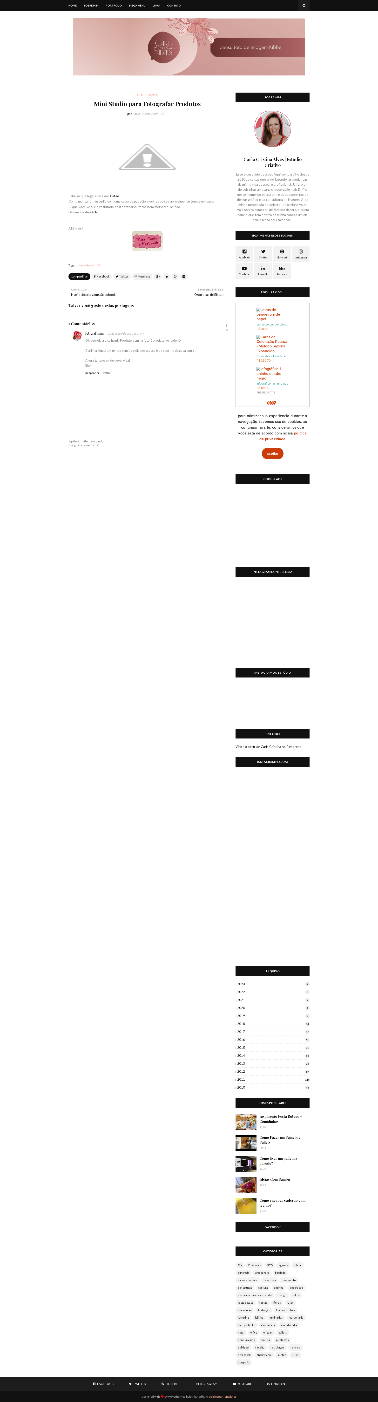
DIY (99, 265)
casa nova (269, 1280)
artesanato (262, 1272)
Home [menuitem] (72, 5)
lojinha (259, 1317)
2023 (273, 984)
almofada (243, 1272)
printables (282, 1339)
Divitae (113, 196)
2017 (273, 1032)
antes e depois (85, 265)
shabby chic (264, 1354)
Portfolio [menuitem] (114, 5)
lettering (243, 1317)
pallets (282, 1332)
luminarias (276, 1317)
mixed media (289, 1325)
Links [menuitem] (156, 5)
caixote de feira (247, 1280)
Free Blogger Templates (221, 1396)
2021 (273, 1000)
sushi (295, 1354)
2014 (273, 1055)
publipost (243, 1347)
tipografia (244, 1362)
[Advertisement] (273, 528)
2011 (273, 1079)
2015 (273, 1048)
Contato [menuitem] (174, 5)
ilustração (263, 1310)
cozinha (279, 1287)
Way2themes (176, 1396)
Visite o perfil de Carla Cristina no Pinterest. (269, 747)
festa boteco (245, 1302)
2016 (273, 1040)
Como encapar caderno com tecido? (282, 1203)
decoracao (296, 1287)
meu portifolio (246, 1325)
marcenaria (296, 1317)
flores (277, 1302)
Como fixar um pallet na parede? (278, 1161)
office (253, 1332)
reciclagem (277, 1347)
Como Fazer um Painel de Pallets (279, 1140)
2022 (273, 992)
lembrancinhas (285, 1310)
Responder (92, 372)
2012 (273, 1071)
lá (96, 212)
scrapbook (244, 1354)
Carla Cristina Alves (145, 114)
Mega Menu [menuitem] (137, 5)
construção (245, 1287)
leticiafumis (94, 333)
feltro (295, 1295)
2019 (273, 1016)
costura (263, 1287)
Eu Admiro (254, 1265)
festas (263, 1302)
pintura (265, 1339)
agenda (283, 1265)
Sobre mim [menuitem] (91, 5)
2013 (273, 1063)
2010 (273, 1087)
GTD (270, 1265)
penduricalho (246, 1339)
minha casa (268, 1325)
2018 (273, 1024)
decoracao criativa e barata (255, 1295)
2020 (273, 1008)
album (298, 1265)
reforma (295, 1347)
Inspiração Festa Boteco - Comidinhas (280, 1119)
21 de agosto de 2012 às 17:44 (126, 333)
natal (241, 1332)
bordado (280, 1272)
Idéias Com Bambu (274, 1179)
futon (290, 1302)
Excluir (107, 372)
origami (267, 1332)
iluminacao (244, 1310)
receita (259, 1347)
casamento (289, 1280)
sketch (281, 1354)
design (282, 1295)
